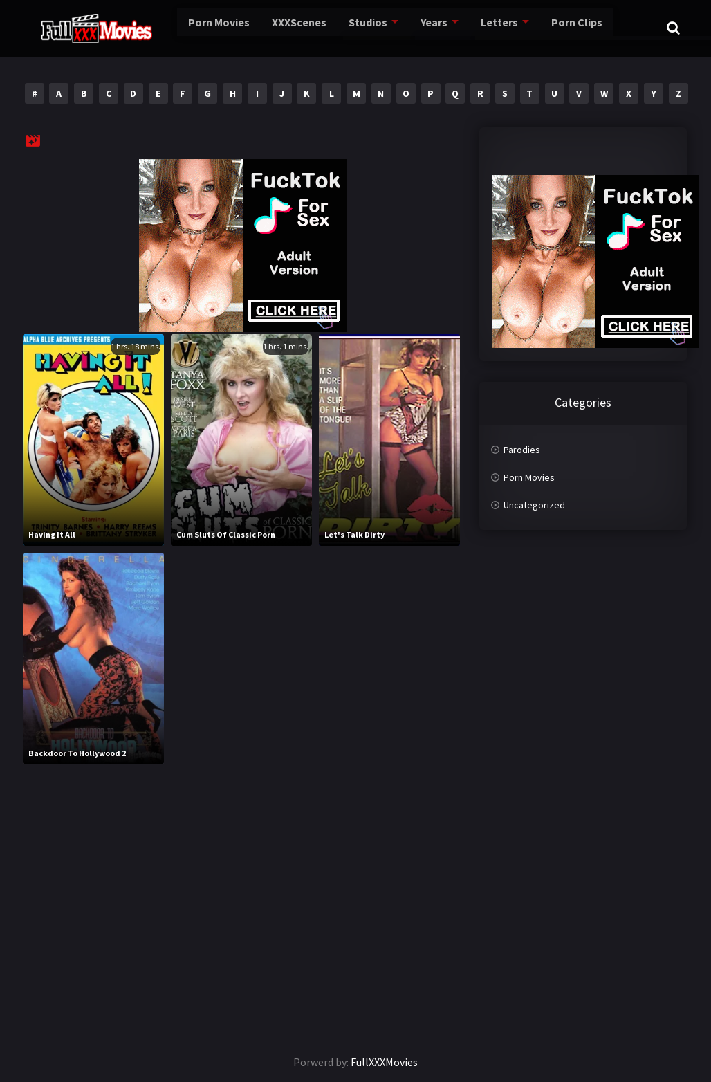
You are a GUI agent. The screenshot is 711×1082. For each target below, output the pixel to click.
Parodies (522, 449)
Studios (351, 27)
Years (419, 27)
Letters (486, 27)
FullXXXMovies (384, 1062)
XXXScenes (278, 27)
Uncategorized (534, 505)
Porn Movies (192, 27)
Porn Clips (565, 27)
